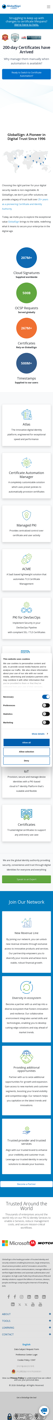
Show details (38, 734)
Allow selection (26, 751)
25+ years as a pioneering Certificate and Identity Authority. (25, 204)
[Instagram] (21, 1297)
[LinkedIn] (29, 1297)
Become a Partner (26, 1184)
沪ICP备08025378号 (25, 1366)
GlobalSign (13, 221)
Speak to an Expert (26, 879)
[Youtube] (33, 1304)
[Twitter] (19, 1304)
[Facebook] (8, 1297)
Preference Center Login (26, 1354)
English (26, 1344)
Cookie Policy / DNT (26, 1360)
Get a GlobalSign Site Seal (26, 1397)
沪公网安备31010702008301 (28, 1371)
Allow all (26, 742)
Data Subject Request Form (26, 1349)
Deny (26, 760)
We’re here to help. (26, 25)
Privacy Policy (17, 1378)
